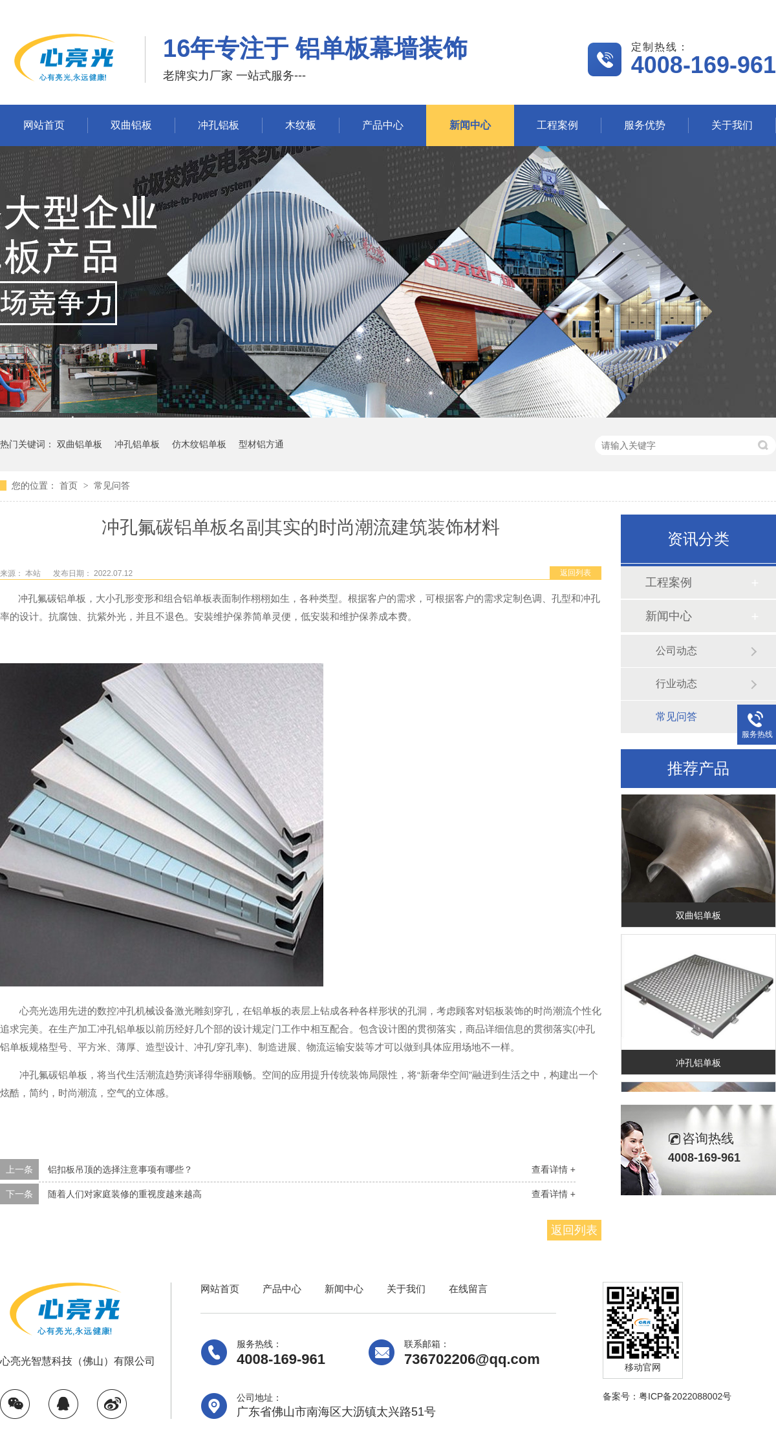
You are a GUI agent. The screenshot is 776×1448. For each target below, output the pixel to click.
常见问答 (112, 485)
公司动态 (676, 650)
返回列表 (575, 572)
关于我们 (732, 125)
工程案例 (557, 125)
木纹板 (300, 125)
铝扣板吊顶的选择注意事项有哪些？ (120, 1169)
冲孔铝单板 (137, 444)
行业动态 (676, 683)
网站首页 (44, 125)
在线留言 (468, 1288)
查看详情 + (554, 1169)
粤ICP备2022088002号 (685, 1396)
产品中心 (383, 125)
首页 (69, 485)
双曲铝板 (131, 125)
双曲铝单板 (79, 444)
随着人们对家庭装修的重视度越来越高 (125, 1194)
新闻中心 (470, 125)
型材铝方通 (261, 444)
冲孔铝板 (218, 125)
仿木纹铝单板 (199, 444)
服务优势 (644, 125)
